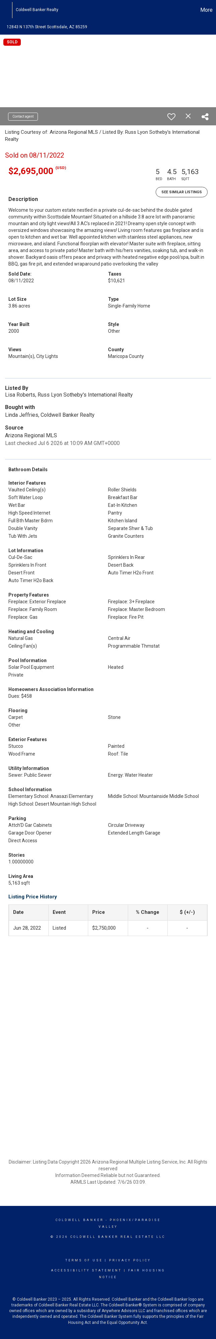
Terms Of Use (84, 1260)
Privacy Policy (130, 1260)
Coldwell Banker (80, 1220)
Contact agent (23, 116)
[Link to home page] (8, 10)
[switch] (171, 117)
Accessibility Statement (86, 1270)
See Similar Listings (181, 192)
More (206, 10)
